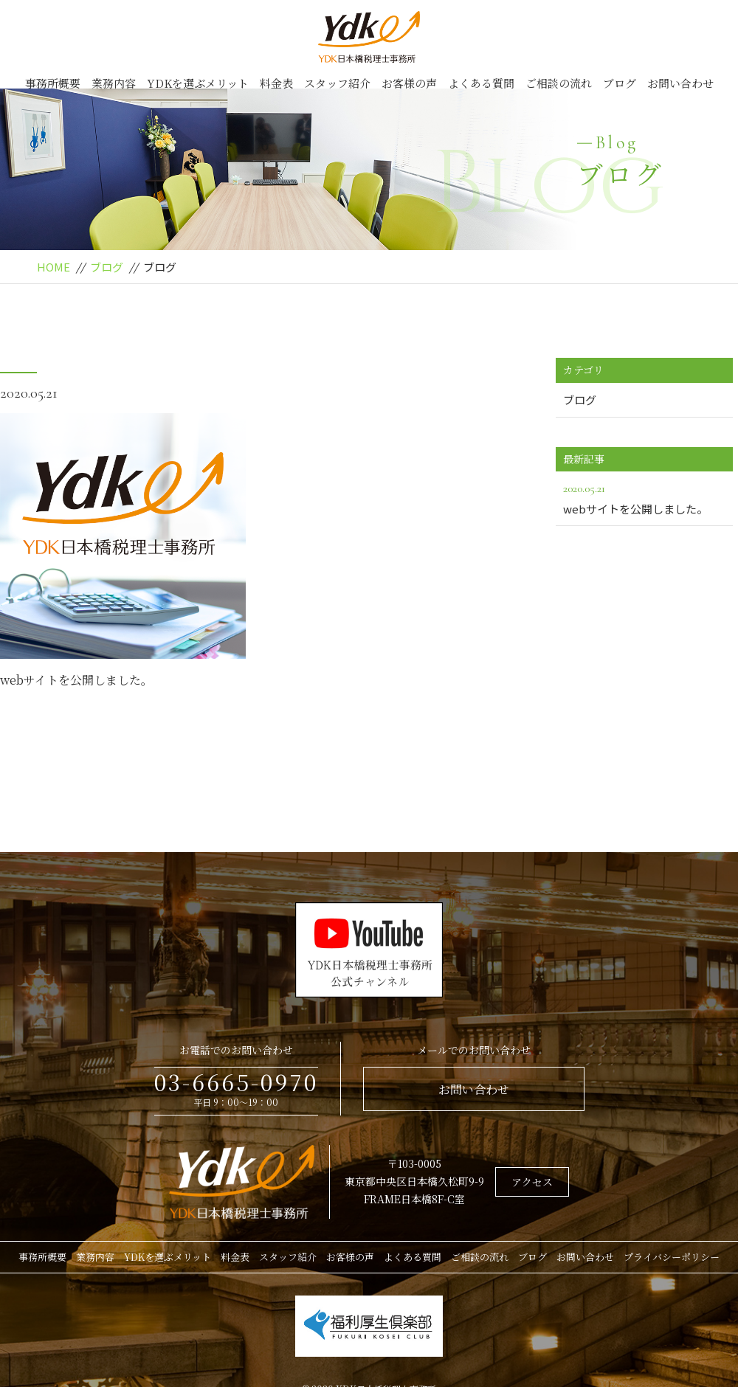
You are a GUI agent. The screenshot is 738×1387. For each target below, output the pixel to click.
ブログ (619, 83)
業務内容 (114, 83)
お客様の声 (409, 83)
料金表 (276, 83)
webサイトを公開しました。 (76, 679)
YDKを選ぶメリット (198, 83)
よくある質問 (481, 83)
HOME (53, 266)
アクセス (532, 1182)
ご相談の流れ (558, 83)
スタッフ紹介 (337, 83)
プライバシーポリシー (672, 1257)
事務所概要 (52, 83)
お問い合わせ (680, 83)
